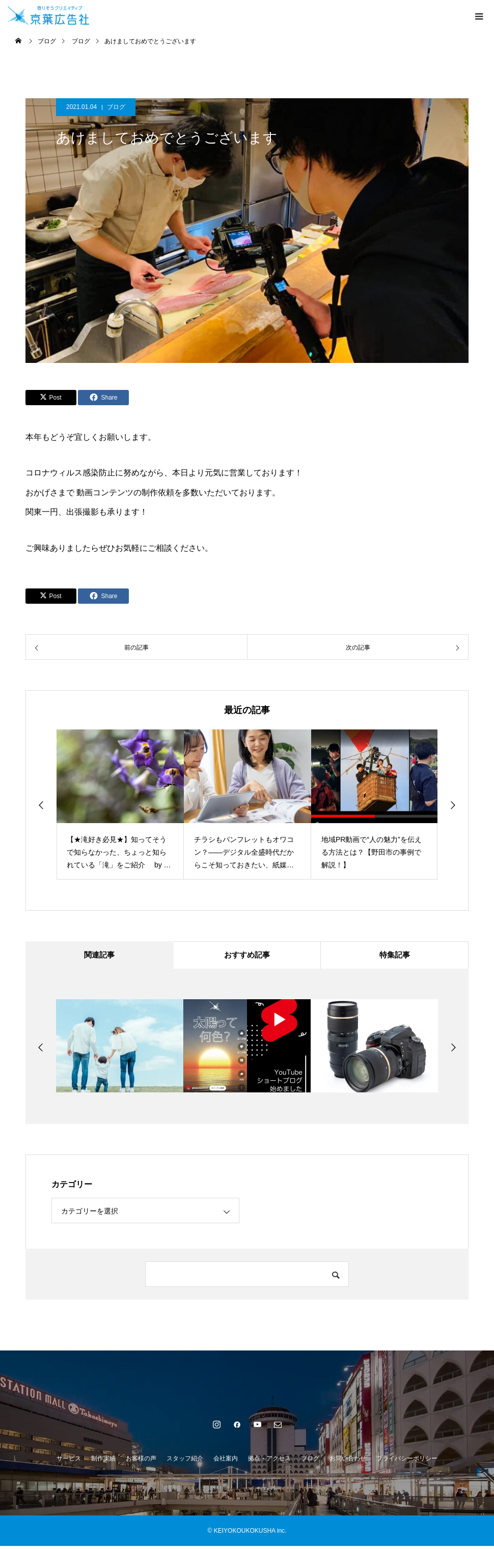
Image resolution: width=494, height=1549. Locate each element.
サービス (69, 1461)
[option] (120, 804)
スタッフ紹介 (185, 1461)
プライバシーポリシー (406, 1461)
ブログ (116, 106)
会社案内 (225, 1461)
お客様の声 (141, 1461)
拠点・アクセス (269, 1461)
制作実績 (103, 1461)
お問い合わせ (348, 1461)
